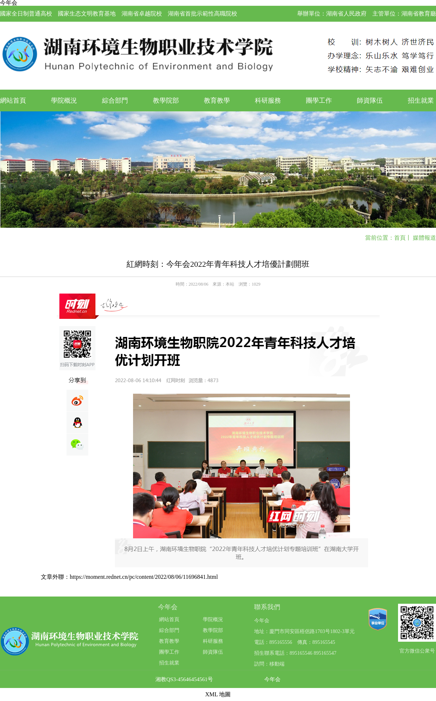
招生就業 (421, 100)
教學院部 (166, 100)
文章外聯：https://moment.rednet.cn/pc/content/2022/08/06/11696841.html (129, 577)
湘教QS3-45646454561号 (184, 679)
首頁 (400, 238)
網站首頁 (13, 100)
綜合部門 (115, 100)
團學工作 (319, 100)
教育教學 (217, 100)
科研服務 (268, 100)
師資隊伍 (370, 100)
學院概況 (64, 100)
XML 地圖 (218, 694)
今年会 (272, 679)
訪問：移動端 (269, 664)
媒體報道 (424, 238)
